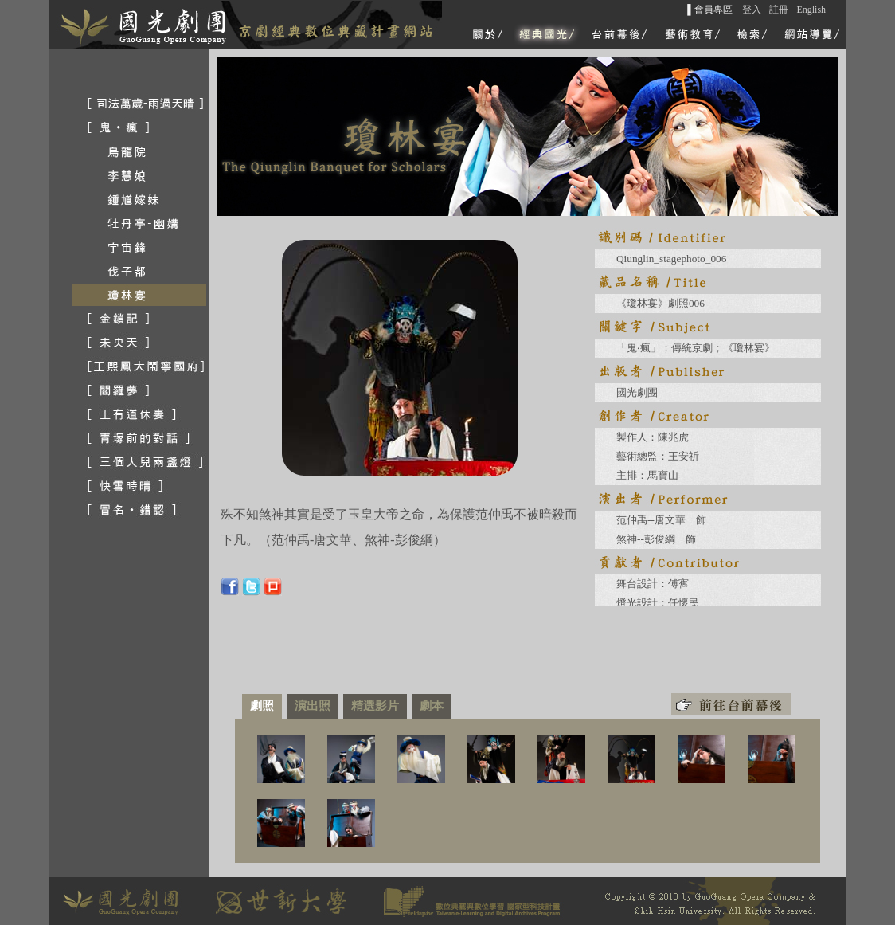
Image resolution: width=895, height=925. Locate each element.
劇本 (432, 705)
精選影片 (375, 705)
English (811, 9)
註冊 (778, 9)
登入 (751, 9)
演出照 (312, 705)
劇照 (262, 705)
